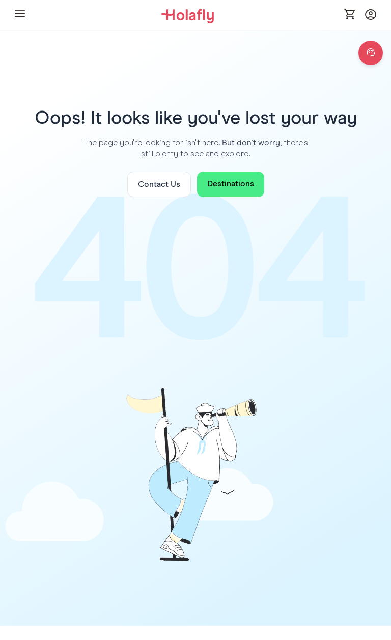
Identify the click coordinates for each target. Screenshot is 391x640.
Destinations (230, 184)
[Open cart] (350, 15)
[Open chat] (370, 53)
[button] (19, 15)
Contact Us (159, 184)
